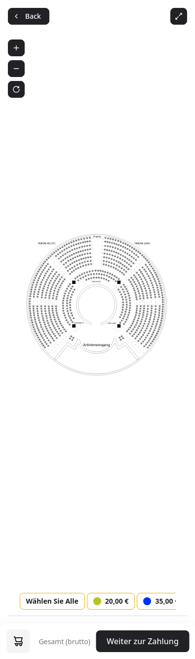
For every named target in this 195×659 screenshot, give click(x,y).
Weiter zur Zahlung (143, 641)
